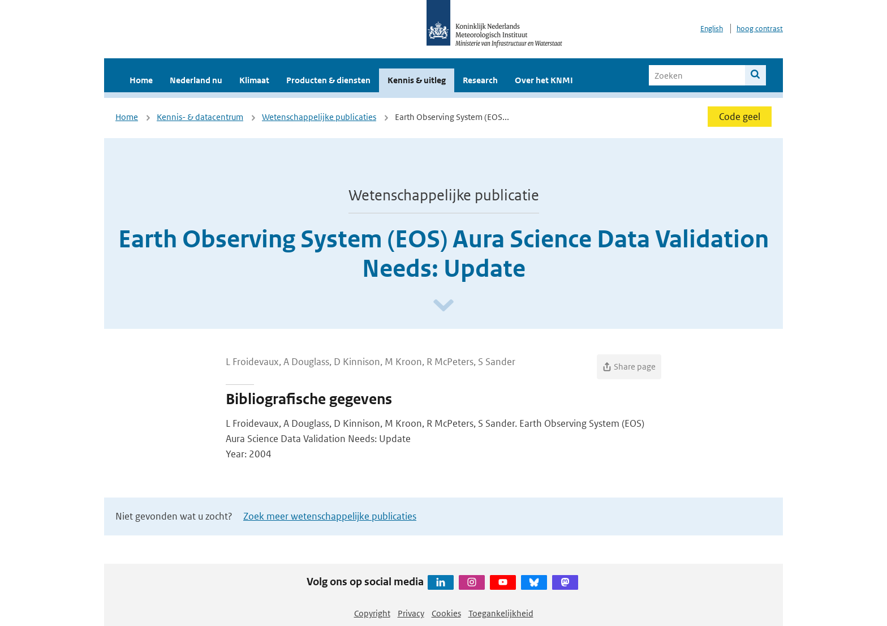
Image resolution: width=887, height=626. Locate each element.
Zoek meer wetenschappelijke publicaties (329, 516)
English (711, 28)
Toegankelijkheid (500, 613)
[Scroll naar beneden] (443, 305)
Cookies (446, 613)
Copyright (372, 613)
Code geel (739, 116)
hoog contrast (760, 28)
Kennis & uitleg (416, 80)
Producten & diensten (328, 80)
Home (141, 80)
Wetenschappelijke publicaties (319, 117)
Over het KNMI (544, 80)
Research (480, 80)
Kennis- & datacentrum (200, 117)
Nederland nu (196, 80)
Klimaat (254, 80)
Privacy (411, 613)
